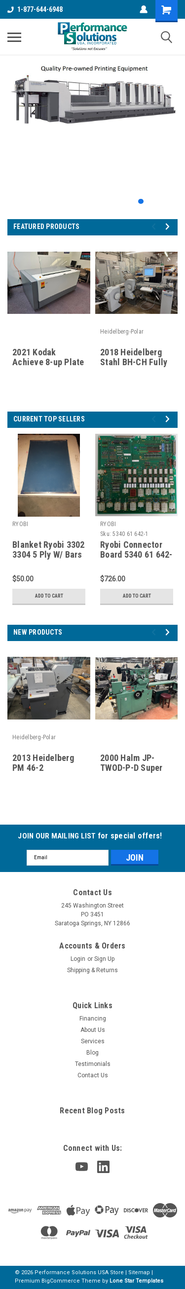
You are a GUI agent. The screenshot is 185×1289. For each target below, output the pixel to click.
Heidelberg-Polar (122, 331)
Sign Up (104, 958)
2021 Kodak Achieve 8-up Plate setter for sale (48, 362)
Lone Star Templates (136, 1281)
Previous (155, 226)
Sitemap (139, 1272)
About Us (92, 1029)
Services (93, 1041)
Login (78, 958)
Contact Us (92, 1075)
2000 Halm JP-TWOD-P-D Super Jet (131, 768)
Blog (92, 1052)
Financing (92, 1018)
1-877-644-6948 (35, 9)
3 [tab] (160, 201)
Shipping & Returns (92, 970)
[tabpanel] (92, 99)
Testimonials (93, 1064)
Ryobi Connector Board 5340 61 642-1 (136, 554)
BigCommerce (60, 1281)
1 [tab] (141, 201)
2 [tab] (150, 201)
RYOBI (20, 524)
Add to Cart (49, 596)
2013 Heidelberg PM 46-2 (43, 763)
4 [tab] (170, 201)
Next (169, 226)
